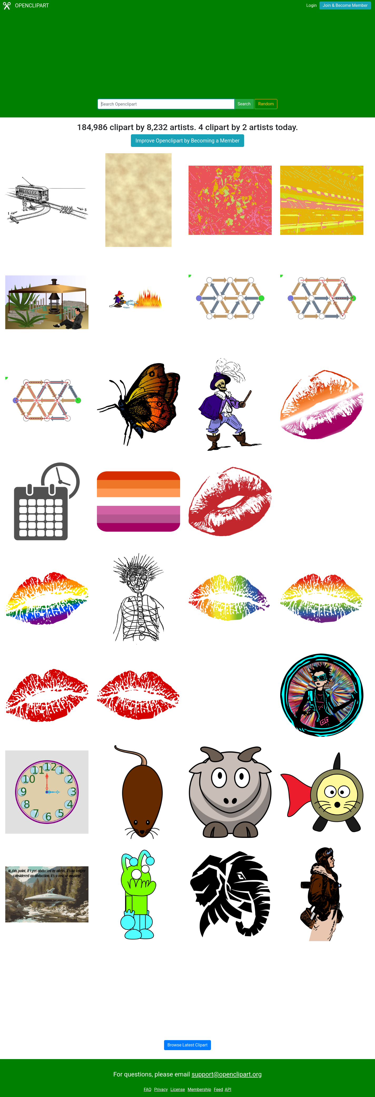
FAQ (147, 1089)
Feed (218, 1089)
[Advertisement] (187, 55)
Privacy (161, 1089)
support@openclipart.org (226, 1074)
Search (244, 103)
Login (311, 5)
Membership (199, 1089)
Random (266, 103)
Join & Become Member (345, 5)
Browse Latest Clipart (187, 1044)
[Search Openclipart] (166, 104)
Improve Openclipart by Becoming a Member (187, 140)
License (177, 1089)
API (228, 1089)
